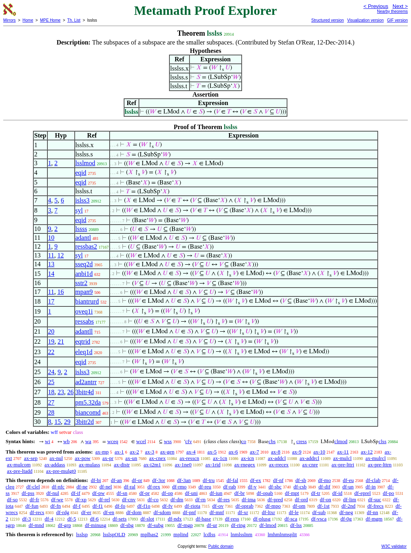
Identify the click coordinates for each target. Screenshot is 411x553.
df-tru (209, 480)
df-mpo (273, 506)
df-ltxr (268, 512)
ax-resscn (189, 458)
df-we (57, 499)
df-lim (349, 499)
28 (51, 412)
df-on (325, 499)
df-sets (120, 519)
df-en (108, 512)
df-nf (278, 480)
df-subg (156, 525)
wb (66, 441)
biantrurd (87, 301)
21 (61, 341)
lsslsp (81, 534)
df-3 (26, 519)
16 (60, 291)
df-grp (64, 525)
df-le (294, 512)
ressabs (84, 321)
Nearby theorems (392, 11)
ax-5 (212, 452)
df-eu (348, 480)
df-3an (184, 480)
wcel (141, 441)
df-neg (346, 512)
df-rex (153, 487)
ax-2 (134, 452)
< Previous (375, 6)
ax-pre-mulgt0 (61, 471)
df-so (12, 499)
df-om (299, 506)
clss (382, 441)
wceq (112, 441)
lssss (81, 228)
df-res (224, 499)
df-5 (71, 519)
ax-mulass (89, 465)
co (243, 441)
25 (51, 382)
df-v (252, 487)
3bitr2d (84, 421)
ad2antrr (86, 382)
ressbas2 (86, 246)
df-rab (229, 487)
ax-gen (167, 452)
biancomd (88, 412)
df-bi (96, 480)
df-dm (177, 499)
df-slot (147, 519)
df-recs (37, 512)
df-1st (323, 506)
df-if (75, 493)
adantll (84, 331)
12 (60, 255)
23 (61, 392)
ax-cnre (310, 465)
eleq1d (84, 351)
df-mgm (374, 519)
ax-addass (55, 465)
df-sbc (275, 487)
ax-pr (107, 458)
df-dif (325, 487)
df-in (371, 487)
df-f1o (144, 506)
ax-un (131, 458)
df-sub (319, 512)
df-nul (52, 493)
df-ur (212, 525)
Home (27, 20)
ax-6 (233, 452)
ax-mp (102, 452)
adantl (83, 237)
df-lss (296, 525)
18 (51, 392)
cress (301, 441)
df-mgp (185, 525)
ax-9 (296, 452)
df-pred (275, 499)
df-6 (94, 519)
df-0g (346, 519)
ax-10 (319, 452)
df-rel (104, 499)
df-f (77, 506)
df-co (153, 499)
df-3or (158, 480)
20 (51, 331)
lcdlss (209, 534)
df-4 (49, 519)
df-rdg (62, 512)
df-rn (200, 499)
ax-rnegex (244, 465)
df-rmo (179, 487)
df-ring (238, 525)
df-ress (232, 519)
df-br (239, 493)
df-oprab (245, 506)
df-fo (120, 506)
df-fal (232, 480)
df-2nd (349, 506)
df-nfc (58, 487)
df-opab (265, 493)
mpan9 (84, 291)
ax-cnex (157, 458)
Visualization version (365, 20)
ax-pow (82, 458)
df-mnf (217, 512)
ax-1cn (220, 458)
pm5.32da (88, 402)
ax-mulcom (19, 465)
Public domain (221, 546)
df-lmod (267, 525)
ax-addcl (277, 458)
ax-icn (247, 458)
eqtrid (82, 341)
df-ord (301, 499)
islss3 (82, 200)
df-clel (33, 487)
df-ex (255, 480)
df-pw (98, 493)
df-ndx (175, 519)
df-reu (205, 487)
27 (51, 402)
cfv (188, 441)
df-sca (291, 519)
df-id (337, 493)
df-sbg (127, 525)
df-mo (324, 480)
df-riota (192, 506)
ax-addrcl (309, 458)
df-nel (106, 487)
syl (79, 210)
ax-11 (343, 452)
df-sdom (162, 512)
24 (51, 372)
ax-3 (149, 452)
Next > (400, 6)
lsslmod (85, 163)
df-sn (122, 493)
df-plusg (262, 519)
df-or (137, 480)
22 (51, 351)
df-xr (243, 512)
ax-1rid (213, 465)
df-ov (218, 506)
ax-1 (119, 452)
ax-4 (190, 452)
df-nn (372, 512)
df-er (86, 512)
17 (51, 301)
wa (88, 441)
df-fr (34, 499)
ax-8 (275, 452)
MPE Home (50, 20)
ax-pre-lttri (343, 465)
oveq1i (84, 311)
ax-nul (56, 458)
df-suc (374, 499)
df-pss (28, 493)
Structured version (327, 20)
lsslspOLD (114, 534)
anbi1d (84, 273)
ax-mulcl (342, 458)
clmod (341, 441)
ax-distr (122, 465)
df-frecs (375, 506)
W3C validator (394, 546)
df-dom (133, 512)
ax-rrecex (279, 465)
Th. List (74, 20)
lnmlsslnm (241, 534)
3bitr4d (84, 392)
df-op (167, 493)
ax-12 (367, 452)
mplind (180, 534)
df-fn (56, 506)
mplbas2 (149, 534)
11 (51, 255)
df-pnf (189, 512)
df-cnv (129, 499)
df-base (203, 519)
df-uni (191, 493)
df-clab (373, 480)
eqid (81, 172)
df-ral (130, 487)
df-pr (144, 493)
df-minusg (95, 525)
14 (51, 273)
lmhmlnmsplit (282, 534)
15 (58, 421)
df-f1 (98, 506)
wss (168, 441)
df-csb (300, 487)
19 (51, 341)
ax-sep (31, 458)
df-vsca (318, 519)
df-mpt (292, 493)
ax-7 (254, 452)
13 (51, 264)
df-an (116, 480)
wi (47, 441)
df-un (348, 487)
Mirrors (9, 20)
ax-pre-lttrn (379, 465)
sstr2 (81, 283)
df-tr (315, 493)
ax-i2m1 (152, 465)
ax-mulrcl (376, 458)
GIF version (397, 20)
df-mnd (36, 525)
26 (70, 392)
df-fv (167, 506)
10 (51, 237)
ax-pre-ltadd (20, 471)
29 (67, 421)
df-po (388, 493)
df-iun (216, 493)
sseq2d (84, 264)
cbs (272, 441)
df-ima (249, 499)
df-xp (80, 499)
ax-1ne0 (183, 465)
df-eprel (362, 493)
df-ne (82, 487)
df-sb (300, 480)
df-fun (32, 506)
